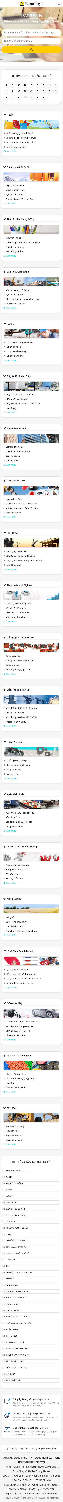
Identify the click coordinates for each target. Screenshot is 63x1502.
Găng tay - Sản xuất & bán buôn (21, 503)
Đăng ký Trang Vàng (19, 1448)
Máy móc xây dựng (15, 1126)
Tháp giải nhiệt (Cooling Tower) (21, 199)
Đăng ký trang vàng (31, 1399)
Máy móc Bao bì (13, 1135)
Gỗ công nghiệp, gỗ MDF (18, 669)
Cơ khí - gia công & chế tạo (19, 342)
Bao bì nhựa (12, 1083)
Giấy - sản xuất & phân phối (19, 394)
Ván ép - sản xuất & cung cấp (20, 660)
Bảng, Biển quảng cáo (16, 869)
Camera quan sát (14, 446)
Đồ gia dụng (12, 1221)
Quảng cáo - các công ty (17, 865)
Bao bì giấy (11, 408)
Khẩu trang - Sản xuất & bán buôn (22, 508)
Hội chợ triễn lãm (14, 878)
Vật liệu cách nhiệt (15, 194)
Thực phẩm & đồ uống (17, 1348)
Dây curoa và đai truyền (18, 765)
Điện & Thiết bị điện (15, 1209)
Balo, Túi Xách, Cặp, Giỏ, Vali (20, 983)
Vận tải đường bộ (14, 294)
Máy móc (12, 1107)
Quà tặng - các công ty (17, 969)
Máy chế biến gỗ (14, 1139)
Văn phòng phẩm (14, 251)
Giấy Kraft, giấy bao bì (16, 399)
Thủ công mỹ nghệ (15, 1342)
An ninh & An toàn (17, 428)
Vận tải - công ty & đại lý (17, 290)
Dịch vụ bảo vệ (13, 455)
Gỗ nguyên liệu (13, 655)
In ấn (10, 114)
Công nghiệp (15, 742)
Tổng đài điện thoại (15, 712)
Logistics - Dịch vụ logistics (19, 821)
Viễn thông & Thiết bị (18, 689)
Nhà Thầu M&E (13, 564)
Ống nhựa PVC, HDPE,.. (17, 1087)
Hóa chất (10, 1259)
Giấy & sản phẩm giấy (19, 376)
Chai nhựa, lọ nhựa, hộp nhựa (20, 1078)
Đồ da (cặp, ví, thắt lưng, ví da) (21, 974)
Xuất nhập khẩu (16, 794)
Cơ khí (11, 323)
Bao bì (9, 1177)
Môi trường (12, 1285)
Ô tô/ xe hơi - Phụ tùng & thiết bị (22, 1021)
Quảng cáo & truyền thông (22, 846)
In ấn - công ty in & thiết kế (19, 133)
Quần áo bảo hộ (14, 512)
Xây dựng (13, 533)
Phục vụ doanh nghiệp (19, 585)
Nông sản (10, 917)
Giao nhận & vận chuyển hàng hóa (23, 299)
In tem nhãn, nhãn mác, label (20, 142)
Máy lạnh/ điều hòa (15, 190)
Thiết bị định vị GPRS (16, 721)
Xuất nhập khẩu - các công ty (20, 812)
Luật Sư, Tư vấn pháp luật (18, 603)
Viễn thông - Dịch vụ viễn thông (21, 717)
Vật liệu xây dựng (14, 1361)
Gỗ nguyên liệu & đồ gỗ (20, 637)
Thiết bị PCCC (12, 460)
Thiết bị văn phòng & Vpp (20, 219)
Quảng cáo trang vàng (31, 1413)
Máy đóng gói (12, 1130)
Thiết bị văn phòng (15, 246)
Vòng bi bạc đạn (14, 769)
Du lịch (9, 1234)
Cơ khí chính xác (14, 346)
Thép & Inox (11, 1336)
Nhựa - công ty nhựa (16, 1074)
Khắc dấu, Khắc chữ (15, 617)
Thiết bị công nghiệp (16, 760)
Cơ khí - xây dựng (15, 355)
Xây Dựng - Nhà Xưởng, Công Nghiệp (24, 560)
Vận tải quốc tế (13, 817)
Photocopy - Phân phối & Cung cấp (23, 242)
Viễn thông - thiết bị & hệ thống (21, 708)
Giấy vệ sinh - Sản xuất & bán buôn (23, 403)
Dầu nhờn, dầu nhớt (16, 1035)
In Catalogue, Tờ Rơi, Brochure (21, 137)
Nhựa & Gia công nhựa (19, 1055)
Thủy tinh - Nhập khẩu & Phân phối (23, 978)
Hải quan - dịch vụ (14, 826)
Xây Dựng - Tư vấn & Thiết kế (20, 555)
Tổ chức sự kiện (13, 874)
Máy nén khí (12, 774)
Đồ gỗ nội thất (13, 664)
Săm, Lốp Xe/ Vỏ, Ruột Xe (18, 1030)
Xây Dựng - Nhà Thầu (16, 551)
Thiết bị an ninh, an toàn (18, 451)
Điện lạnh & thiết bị (18, 167)
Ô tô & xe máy (15, 1003)
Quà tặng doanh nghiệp (21, 951)
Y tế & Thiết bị (12, 1329)
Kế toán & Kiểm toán (16, 608)
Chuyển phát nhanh (15, 303)
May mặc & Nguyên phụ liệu (19, 1272)
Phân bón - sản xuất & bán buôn (21, 930)
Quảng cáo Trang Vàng (45, 1448)
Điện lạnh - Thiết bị (15, 185)
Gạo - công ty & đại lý (16, 921)
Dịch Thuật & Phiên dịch (17, 612)
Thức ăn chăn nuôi (15, 926)
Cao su (9, 1189)
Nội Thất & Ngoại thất (16, 1298)
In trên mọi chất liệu (16, 146)
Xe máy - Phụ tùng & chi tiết (19, 1026)
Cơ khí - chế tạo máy (16, 351)
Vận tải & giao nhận (18, 271)
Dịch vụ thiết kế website (30, 1427)
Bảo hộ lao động (16, 480)
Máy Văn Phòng (13, 237)
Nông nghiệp (14, 898)
